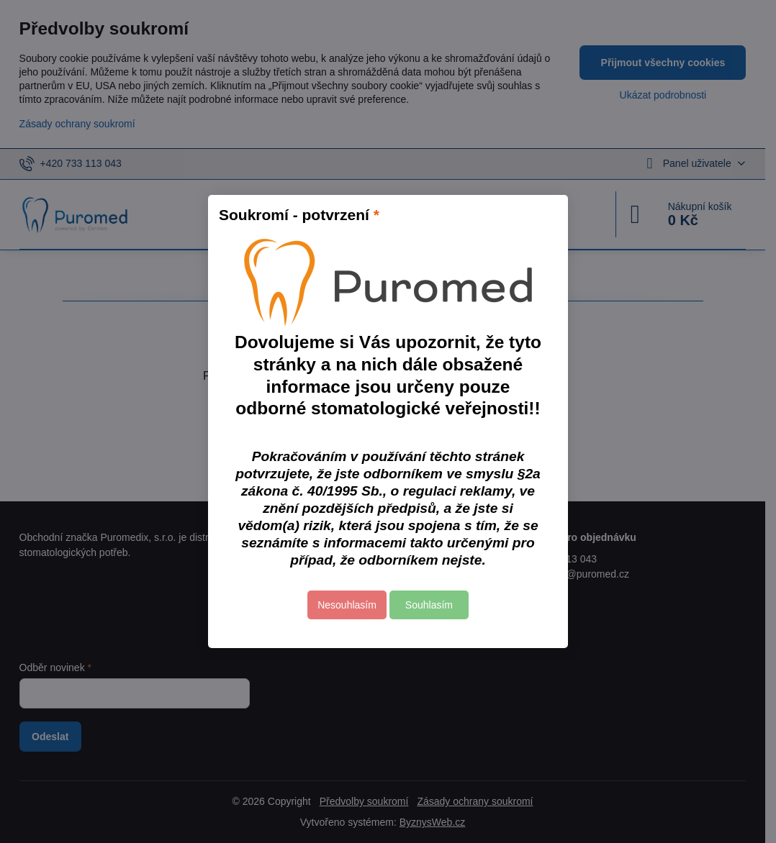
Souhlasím (429, 605)
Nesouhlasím (346, 605)
